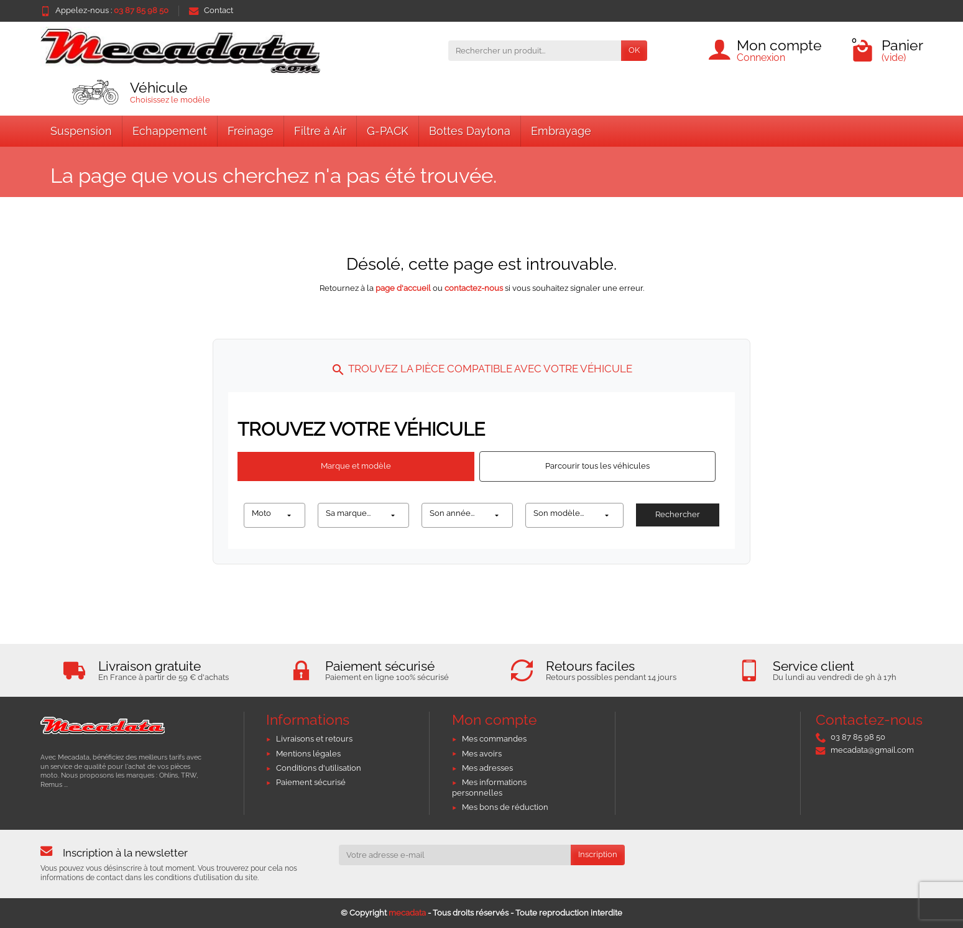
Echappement (169, 130)
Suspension (81, 130)
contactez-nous (474, 288)
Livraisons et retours (314, 738)
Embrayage (561, 130)
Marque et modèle (356, 466)
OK (634, 50)
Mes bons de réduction (505, 807)
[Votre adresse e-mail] (455, 855)
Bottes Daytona (469, 130)
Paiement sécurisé (311, 782)
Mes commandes (494, 738)
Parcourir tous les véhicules (597, 466)
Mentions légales (308, 753)
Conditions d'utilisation (318, 768)
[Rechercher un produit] (534, 50)
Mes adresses (487, 768)
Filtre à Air (320, 130)
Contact (211, 10)
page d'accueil (403, 288)
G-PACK (387, 130)
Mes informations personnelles (489, 787)
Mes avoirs (482, 753)
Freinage (251, 130)
